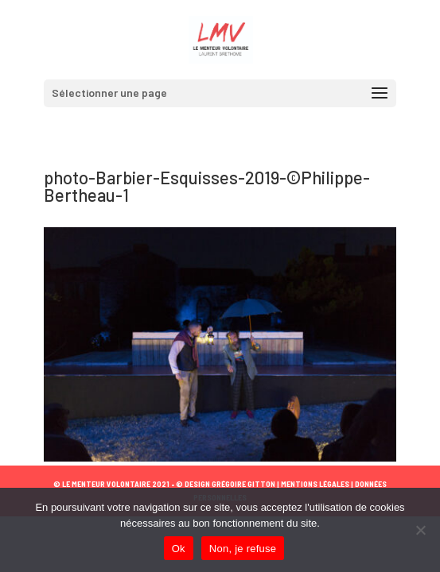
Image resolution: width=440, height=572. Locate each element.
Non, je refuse (242, 549)
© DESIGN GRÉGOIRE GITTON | (227, 484)
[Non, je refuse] (420, 530)
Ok (178, 549)
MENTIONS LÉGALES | (316, 484)
